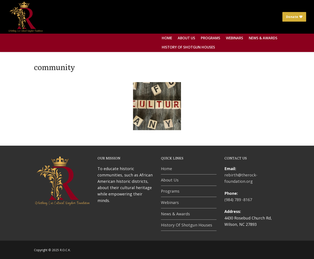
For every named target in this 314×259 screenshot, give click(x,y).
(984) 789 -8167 (238, 199)
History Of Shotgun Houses (186, 225)
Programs (170, 191)
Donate (294, 17)
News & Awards (175, 213)
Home (166, 168)
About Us (170, 180)
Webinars (170, 202)
